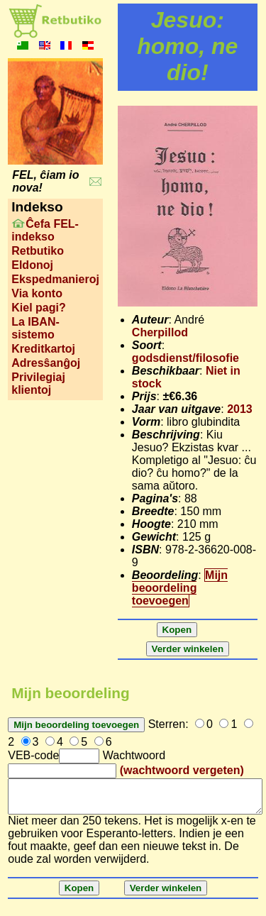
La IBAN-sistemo (35, 328)
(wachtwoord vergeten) (182, 770)
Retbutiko (37, 251)
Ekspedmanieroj (55, 279)
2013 (240, 409)
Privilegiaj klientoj (38, 383)
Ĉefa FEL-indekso (45, 230)
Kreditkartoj (43, 349)
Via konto (36, 293)
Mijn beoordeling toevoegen (180, 588)
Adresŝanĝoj (45, 363)
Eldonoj (32, 265)
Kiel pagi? (38, 308)
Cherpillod (160, 332)
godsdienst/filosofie (185, 358)
